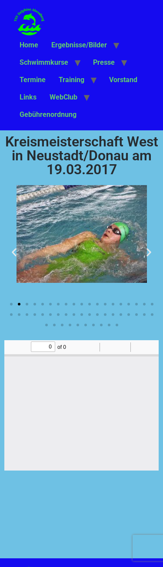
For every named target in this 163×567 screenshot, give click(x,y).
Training (71, 80)
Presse (104, 62)
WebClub (63, 97)
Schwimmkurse (44, 62)
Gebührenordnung (48, 114)
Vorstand (123, 80)
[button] (14, 251)
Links (28, 97)
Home (29, 45)
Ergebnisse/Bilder (79, 45)
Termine (33, 80)
